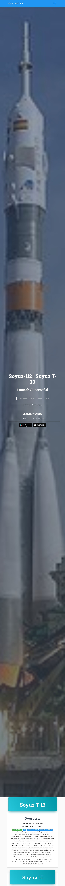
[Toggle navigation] (54, 3)
